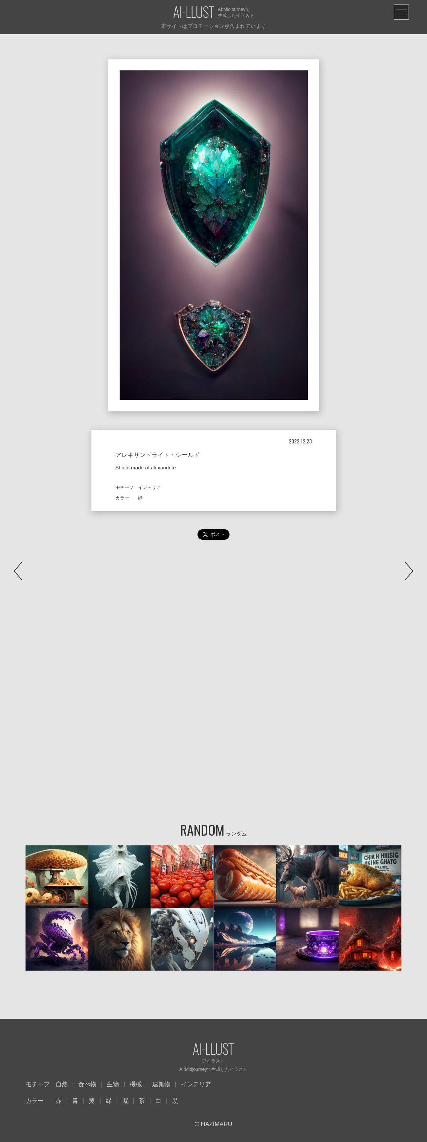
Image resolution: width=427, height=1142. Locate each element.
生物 (113, 1084)
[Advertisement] (213, 622)
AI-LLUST (193, 12)
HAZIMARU (215, 1124)
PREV (18, 571)
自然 (62, 1084)
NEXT (408, 571)
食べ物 (87, 1084)
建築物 (161, 1084)
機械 (136, 1084)
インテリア (196, 1084)
